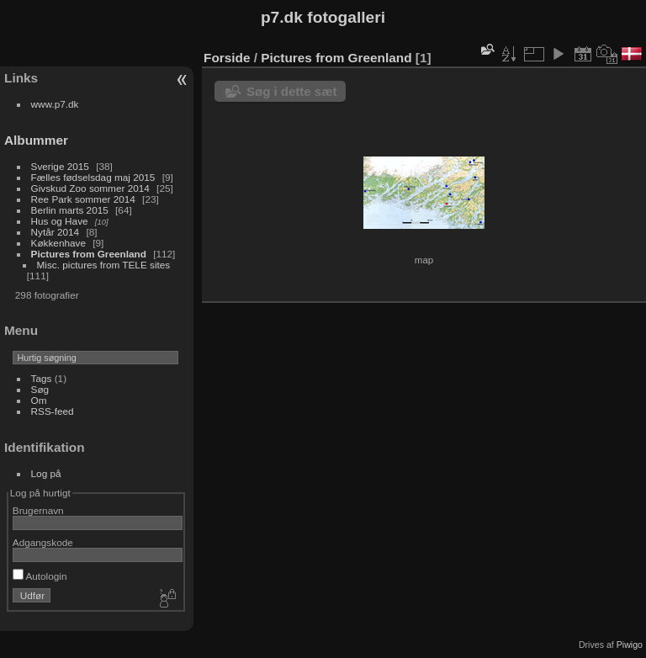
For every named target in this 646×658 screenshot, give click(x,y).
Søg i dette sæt (291, 91)
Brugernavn (38, 510)
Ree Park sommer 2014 (83, 199)
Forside (227, 57)
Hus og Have (59, 220)
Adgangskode (43, 542)
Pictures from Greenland (88, 253)
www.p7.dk (55, 103)
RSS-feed (52, 411)
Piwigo (630, 644)
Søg (40, 389)
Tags (41, 378)
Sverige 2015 (60, 166)
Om (39, 400)
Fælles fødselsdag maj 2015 (93, 177)
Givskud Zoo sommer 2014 (90, 188)
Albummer (36, 140)
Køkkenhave (58, 242)
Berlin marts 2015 (70, 209)
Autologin (40, 575)
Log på (46, 473)
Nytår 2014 (55, 231)
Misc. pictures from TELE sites (104, 264)
